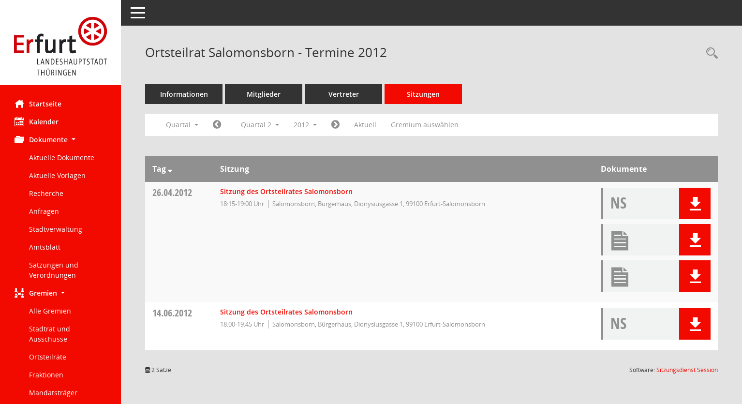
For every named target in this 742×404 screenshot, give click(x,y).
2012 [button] (305, 124)
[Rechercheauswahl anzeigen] (709, 53)
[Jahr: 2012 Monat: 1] (217, 125)
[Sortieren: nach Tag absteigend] (170, 169)
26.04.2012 (172, 192)
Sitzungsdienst (687, 370)
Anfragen (44, 211)
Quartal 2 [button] (260, 124)
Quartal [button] (182, 124)
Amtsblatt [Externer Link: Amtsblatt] (44, 247)
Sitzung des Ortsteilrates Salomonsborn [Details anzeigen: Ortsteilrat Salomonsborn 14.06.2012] (286, 311)
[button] (60, 140)
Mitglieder (264, 94)
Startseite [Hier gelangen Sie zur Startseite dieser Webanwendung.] (38, 103)
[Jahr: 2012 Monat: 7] (335, 125)
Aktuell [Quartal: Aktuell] (365, 124)
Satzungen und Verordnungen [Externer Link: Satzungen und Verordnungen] (53, 270)
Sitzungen (423, 94)
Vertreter (343, 94)
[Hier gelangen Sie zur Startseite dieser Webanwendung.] (60, 46)
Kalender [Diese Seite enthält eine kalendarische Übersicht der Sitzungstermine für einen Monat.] (37, 121)
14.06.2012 (172, 312)
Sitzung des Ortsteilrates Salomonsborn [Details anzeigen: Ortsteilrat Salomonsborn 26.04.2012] (286, 191)
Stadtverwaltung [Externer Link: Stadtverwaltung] (55, 229)
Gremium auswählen (425, 124)
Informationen (184, 94)
